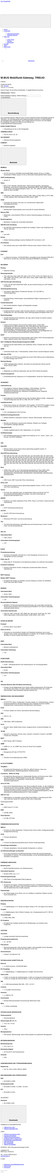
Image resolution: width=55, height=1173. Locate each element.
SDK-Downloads (8, 1141)
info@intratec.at (5, 1156)
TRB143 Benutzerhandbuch (12, 1137)
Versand (6, 86)
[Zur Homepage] (13, 13)
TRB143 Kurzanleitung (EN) (12, 1134)
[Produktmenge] (33, 96)
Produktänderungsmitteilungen (13, 1140)
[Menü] (26, 21)
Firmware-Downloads (10, 1136)
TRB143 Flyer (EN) (9, 1127)
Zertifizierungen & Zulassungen (13, 1138)
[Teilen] (4, 1170)
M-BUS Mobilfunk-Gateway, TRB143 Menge (13, 95)
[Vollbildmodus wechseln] (3, 1170)
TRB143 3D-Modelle (10, 1144)
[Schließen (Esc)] (6, 1170)
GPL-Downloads (8, 1143)
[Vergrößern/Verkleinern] (1, 1170)
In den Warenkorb (5, 97)
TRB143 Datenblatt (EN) (11, 1129)
